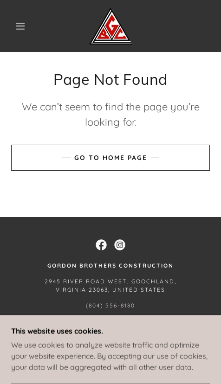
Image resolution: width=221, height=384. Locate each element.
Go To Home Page (110, 158)
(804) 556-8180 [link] (110, 305)
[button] (21, 26)
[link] (110, 26)
